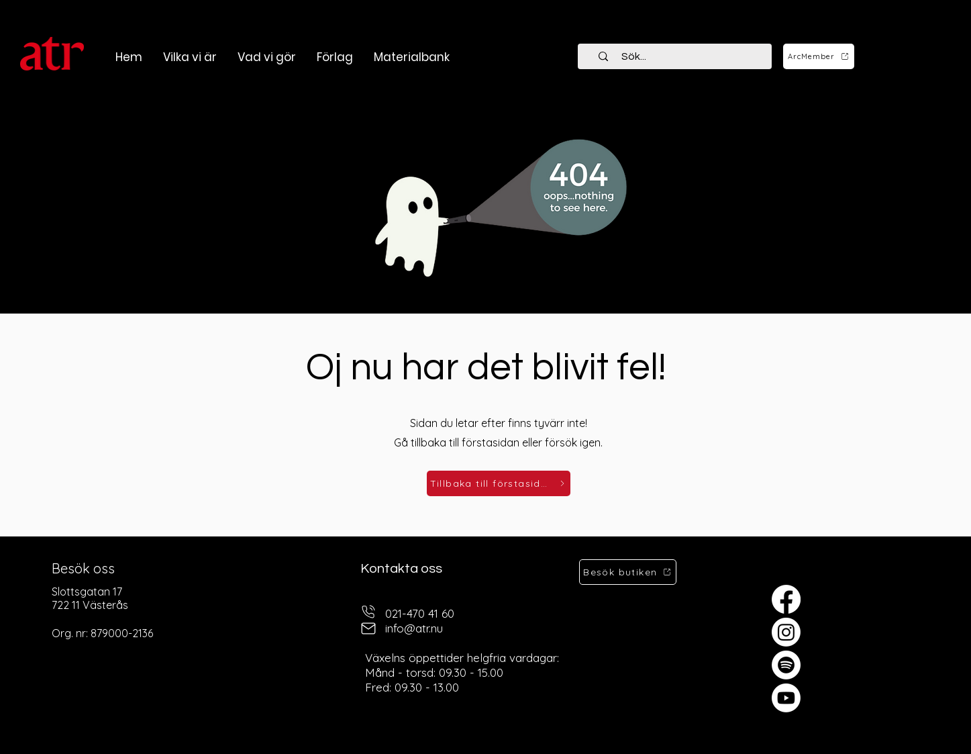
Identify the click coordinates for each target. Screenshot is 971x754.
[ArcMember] (818, 56)
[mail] (368, 628)
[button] (266, 57)
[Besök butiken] (627, 572)
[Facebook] (786, 599)
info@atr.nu (414, 628)
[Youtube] (786, 698)
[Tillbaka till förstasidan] (498, 483)
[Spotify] (786, 665)
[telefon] (368, 612)
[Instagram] (786, 632)
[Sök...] (682, 56)
